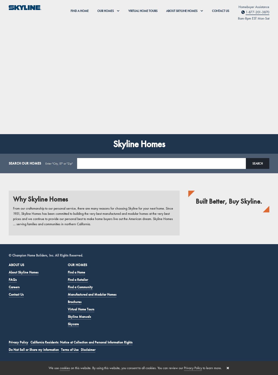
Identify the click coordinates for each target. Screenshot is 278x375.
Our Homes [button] (108, 11)
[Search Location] (161, 163)
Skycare (73, 324)
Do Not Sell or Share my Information (34, 349)
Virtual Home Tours (142, 11)
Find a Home (80, 11)
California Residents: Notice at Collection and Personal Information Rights (81, 342)
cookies (65, 368)
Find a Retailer (78, 279)
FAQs (13, 279)
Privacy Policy (18, 342)
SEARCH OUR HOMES (25, 163)
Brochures (74, 302)
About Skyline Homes (23, 272)
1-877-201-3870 (257, 12)
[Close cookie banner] (228, 368)
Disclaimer (88, 349)
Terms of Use (70, 349)
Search (257, 163)
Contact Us (220, 11)
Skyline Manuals (79, 316)
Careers (14, 287)
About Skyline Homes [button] (184, 11)
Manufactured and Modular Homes (92, 294)
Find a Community (80, 287)
